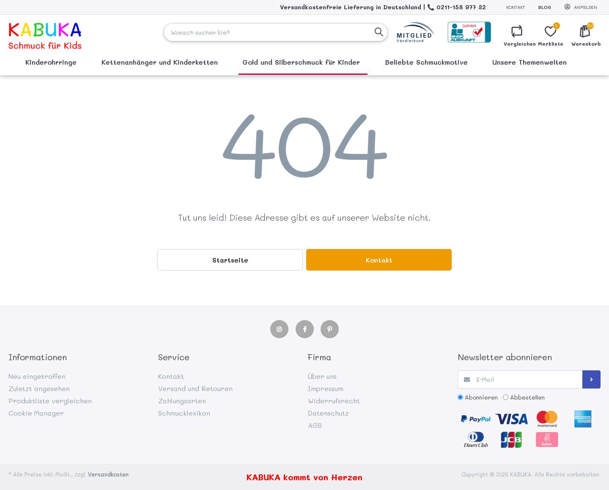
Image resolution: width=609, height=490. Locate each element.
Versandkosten (108, 474)
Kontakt (515, 7)
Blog (544, 7)
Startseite (230, 259)
